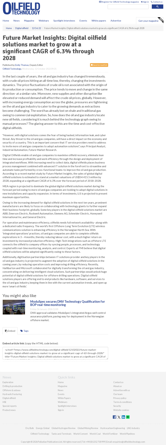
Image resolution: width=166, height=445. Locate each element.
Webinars (44, 20)
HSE (4, 402)
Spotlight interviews (64, 20)
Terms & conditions (122, 402)
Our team (118, 394)
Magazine (29, 20)
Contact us (157, 2)
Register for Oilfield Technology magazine (119, 2)
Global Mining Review (88, 428)
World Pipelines (127, 433)
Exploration (8, 382)
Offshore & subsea (11, 390)
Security (117, 406)
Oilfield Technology (12, 68)
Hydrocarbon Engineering (112, 428)
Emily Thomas (22, 65)
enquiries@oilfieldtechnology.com (129, 441)
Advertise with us (121, 390)
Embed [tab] (10, 330)
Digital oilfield (9, 398)
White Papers (64, 398)
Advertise (116, 20)
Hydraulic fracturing (12, 394)
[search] (128, 6)
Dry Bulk (29, 428)
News (60, 390)
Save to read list (99, 65)
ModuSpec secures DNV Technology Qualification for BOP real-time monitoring (67, 303)
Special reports (10, 406)
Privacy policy (119, 398)
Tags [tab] (24, 330)
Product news (9, 410)
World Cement (80, 433)
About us (117, 386)
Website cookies (121, 410)
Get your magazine (150, 20)
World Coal (95, 433)
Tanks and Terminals (61, 433)
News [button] (17, 20)
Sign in (145, 2)
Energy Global (42, 428)
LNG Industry (133, 428)
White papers (99, 20)
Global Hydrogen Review (63, 428)
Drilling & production (12, 386)
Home (6, 20)
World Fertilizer (110, 433)
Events (83, 20)
